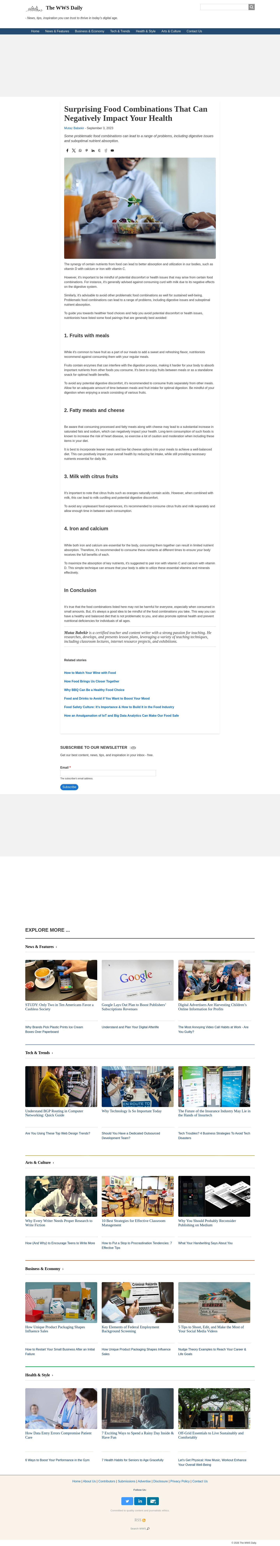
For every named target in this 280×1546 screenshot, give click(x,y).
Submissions (127, 1481)
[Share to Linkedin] (93, 150)
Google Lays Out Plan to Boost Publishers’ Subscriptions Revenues (134, 1007)
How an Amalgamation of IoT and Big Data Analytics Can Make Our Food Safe (121, 715)
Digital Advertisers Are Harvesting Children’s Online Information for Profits (212, 1007)
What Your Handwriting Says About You (205, 1243)
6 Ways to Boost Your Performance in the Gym (57, 1460)
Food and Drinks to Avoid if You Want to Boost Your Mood (107, 698)
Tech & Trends (120, 31)
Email (64, 767)
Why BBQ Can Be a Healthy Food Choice (94, 690)
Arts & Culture (171, 31)
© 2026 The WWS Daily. (244, 1543)
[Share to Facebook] (67, 150)
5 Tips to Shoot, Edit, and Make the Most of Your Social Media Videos (211, 1329)
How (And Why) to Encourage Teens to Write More (60, 1243)
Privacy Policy (180, 1481)
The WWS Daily (64, 8)
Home (35, 31)
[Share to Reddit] (105, 150)
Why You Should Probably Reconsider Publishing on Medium (207, 1223)
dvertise (144, 1481)
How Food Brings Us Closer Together (91, 681)
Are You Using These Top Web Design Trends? (57, 1133)
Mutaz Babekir (74, 128)
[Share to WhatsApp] (80, 150)
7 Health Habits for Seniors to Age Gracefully (133, 1460)
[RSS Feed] (138, 1520)
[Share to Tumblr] (99, 150)
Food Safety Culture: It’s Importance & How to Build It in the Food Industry (119, 707)
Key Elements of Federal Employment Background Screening (130, 1329)
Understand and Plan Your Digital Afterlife (130, 1027)
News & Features (57, 31)
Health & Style (146, 31)
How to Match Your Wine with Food (90, 672)
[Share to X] (73, 150)
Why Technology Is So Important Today (132, 1111)
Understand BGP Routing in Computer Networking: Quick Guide (54, 1113)
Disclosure (160, 1481)
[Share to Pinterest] (86, 150)
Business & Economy (89, 31)
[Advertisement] (140, 65)
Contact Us (194, 31)
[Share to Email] (112, 150)
